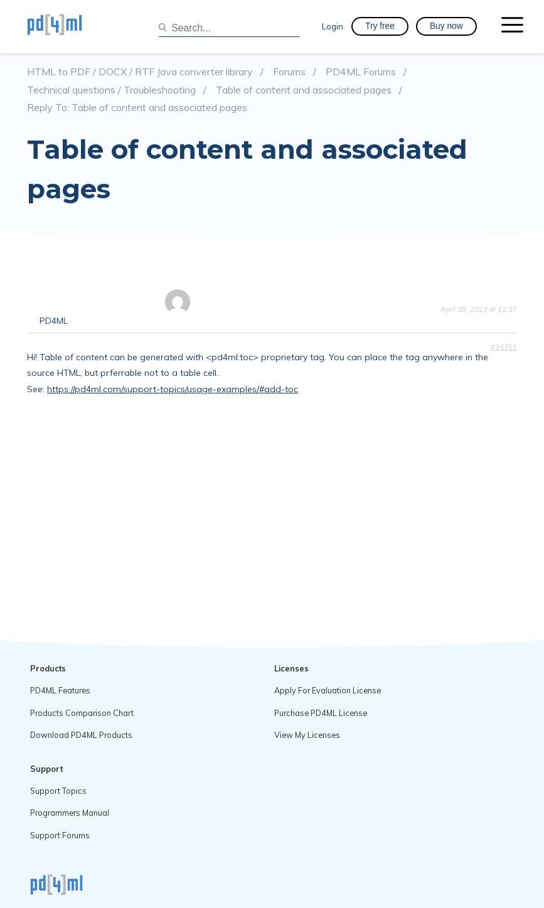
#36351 (504, 347)
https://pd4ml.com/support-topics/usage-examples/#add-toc (172, 389)
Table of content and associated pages (304, 90)
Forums (289, 72)
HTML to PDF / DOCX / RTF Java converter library (140, 72)
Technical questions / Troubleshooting (111, 90)
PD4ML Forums (361, 72)
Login (332, 26)
